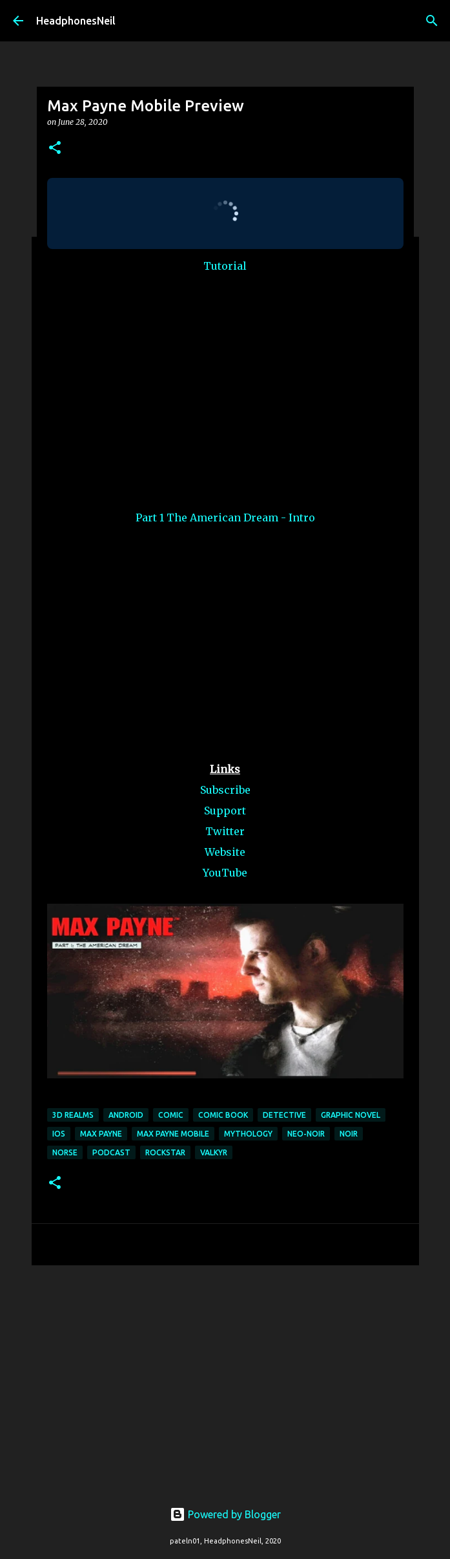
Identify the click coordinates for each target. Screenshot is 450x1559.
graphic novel (350, 1115)
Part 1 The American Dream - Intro (225, 517)
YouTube (225, 872)
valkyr (213, 1152)
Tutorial (225, 265)
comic (170, 1115)
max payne (101, 1133)
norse (64, 1152)
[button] (55, 148)
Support (225, 810)
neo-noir (306, 1133)
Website (225, 851)
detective (284, 1115)
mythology (248, 1133)
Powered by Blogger (225, 1514)
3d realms (73, 1115)
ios (58, 1133)
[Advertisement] (225, 1375)
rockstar (165, 1152)
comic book (223, 1115)
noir (349, 1133)
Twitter (225, 831)
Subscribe (225, 789)
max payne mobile (173, 1133)
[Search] (432, 20)
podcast (111, 1152)
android (125, 1115)
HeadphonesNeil (76, 21)
